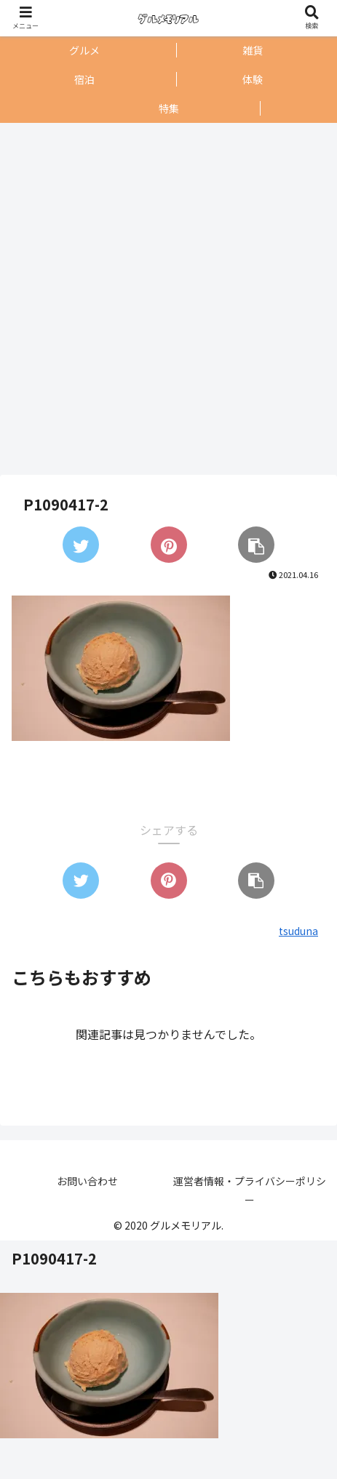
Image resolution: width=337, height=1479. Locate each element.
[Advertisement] (164, 299)
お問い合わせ (87, 1181)
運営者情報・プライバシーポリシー (249, 1190)
